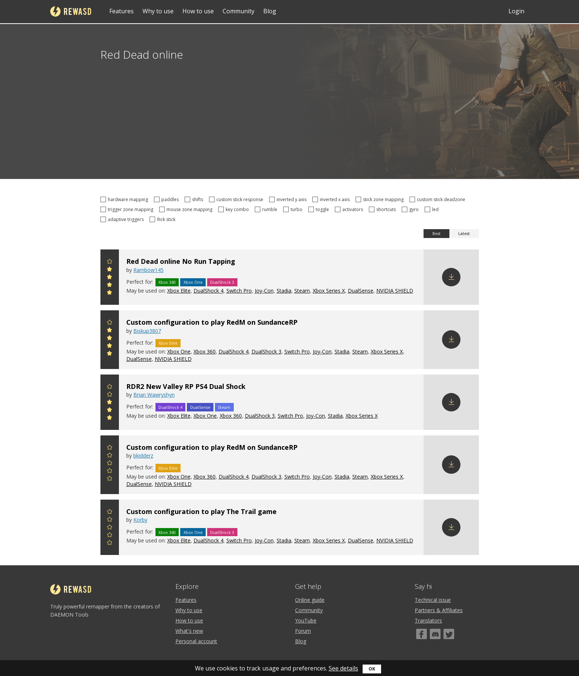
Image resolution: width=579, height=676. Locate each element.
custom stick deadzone (438, 199)
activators (350, 209)
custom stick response (237, 199)
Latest (464, 233)
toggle (319, 209)
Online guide (310, 599)
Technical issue (433, 599)
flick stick (164, 219)
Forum (303, 630)
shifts (195, 199)
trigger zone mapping (127, 209)
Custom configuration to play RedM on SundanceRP (212, 322)
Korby (140, 519)
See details (343, 668)
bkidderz (143, 455)
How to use (198, 11)
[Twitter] (448, 634)
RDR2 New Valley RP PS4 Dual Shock (186, 386)
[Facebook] (421, 634)
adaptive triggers (123, 219)
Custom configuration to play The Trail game (201, 511)
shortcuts (383, 209)
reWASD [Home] (70, 11)
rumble (267, 209)
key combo (234, 209)
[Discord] (435, 634)
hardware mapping (125, 199)
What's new (189, 630)
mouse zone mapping (187, 209)
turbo (294, 209)
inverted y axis (289, 199)
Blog (269, 11)
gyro (411, 209)
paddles (167, 199)
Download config (451, 277)
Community (238, 11)
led (433, 209)
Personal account (196, 641)
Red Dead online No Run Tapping (180, 261)
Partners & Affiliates (439, 610)
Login (516, 11)
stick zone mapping (381, 199)
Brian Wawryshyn (154, 394)
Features (121, 11)
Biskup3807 (147, 330)
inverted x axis (332, 199)
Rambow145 (148, 269)
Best (436, 233)
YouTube (305, 620)
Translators (428, 620)
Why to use (158, 11)
